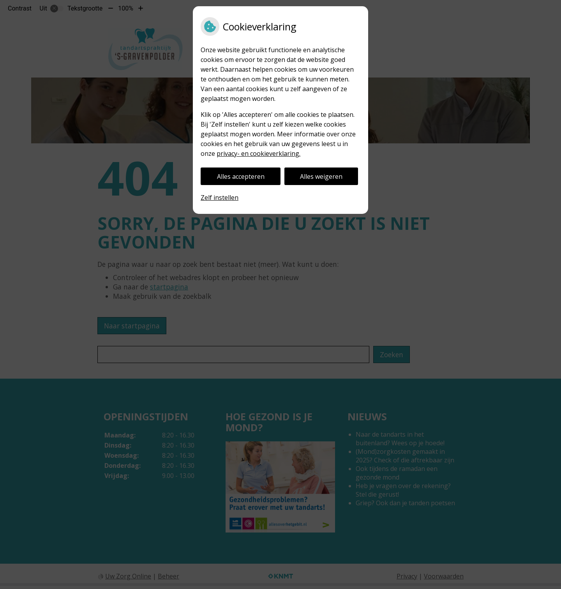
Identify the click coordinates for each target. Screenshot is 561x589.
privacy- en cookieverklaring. (258, 153)
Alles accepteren (241, 176)
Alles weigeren (321, 176)
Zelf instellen (219, 197)
